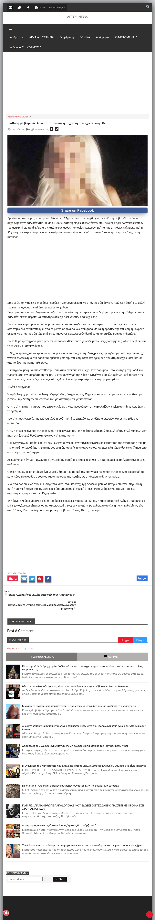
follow (39, 8)
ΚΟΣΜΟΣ (33, 47)
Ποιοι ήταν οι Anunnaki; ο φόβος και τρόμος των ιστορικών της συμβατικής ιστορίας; (70, 774)
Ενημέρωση (18, 573)
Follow (142, 578)
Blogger (125, 629)
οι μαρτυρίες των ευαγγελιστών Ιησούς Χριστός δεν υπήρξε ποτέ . (59, 814)
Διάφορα (15, 47)
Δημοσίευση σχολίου (20, 637)
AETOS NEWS (77, 17)
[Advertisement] (77, 82)
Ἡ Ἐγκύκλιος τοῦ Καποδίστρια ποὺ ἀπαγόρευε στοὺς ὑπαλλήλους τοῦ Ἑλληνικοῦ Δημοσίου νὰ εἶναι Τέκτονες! (84, 754)
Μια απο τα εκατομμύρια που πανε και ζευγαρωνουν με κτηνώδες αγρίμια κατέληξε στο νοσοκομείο (79, 695)
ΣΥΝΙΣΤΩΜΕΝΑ (125, 37)
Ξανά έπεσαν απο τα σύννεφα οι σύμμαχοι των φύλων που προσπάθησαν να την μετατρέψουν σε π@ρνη (82, 834)
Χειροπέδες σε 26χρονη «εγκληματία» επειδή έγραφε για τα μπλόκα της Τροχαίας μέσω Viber (75, 735)
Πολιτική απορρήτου (80, 913)
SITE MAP (63, 913)
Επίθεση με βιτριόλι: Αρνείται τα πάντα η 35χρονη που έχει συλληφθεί (56, 123)
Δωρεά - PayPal (57, 7)
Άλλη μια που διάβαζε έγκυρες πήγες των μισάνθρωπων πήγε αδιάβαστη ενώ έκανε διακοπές (75, 675)
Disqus (140, 629)
